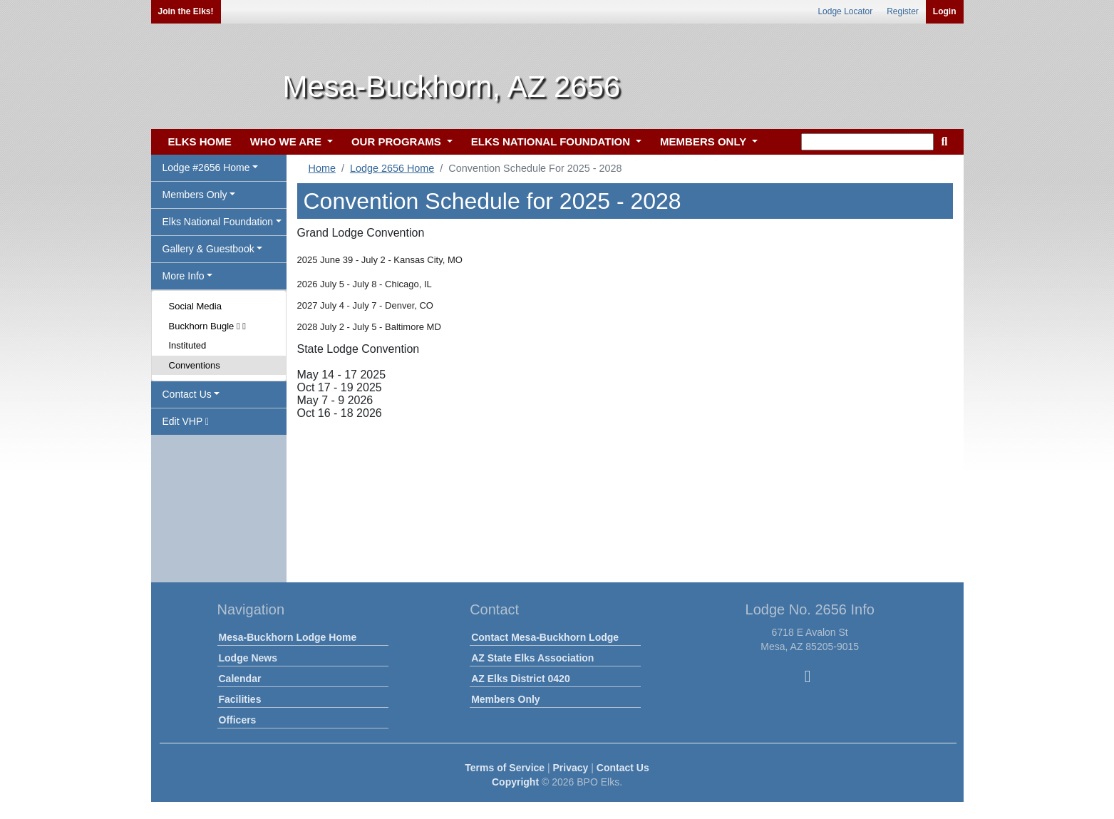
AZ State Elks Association (532, 658)
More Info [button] (184, 276)
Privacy (571, 767)
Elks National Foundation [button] (218, 221)
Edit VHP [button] (186, 421)
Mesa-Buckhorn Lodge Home (288, 637)
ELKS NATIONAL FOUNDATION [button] (552, 141)
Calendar (240, 678)
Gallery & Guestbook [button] (208, 248)
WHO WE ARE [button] (287, 141)
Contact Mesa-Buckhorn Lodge (545, 637)
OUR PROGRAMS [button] (397, 141)
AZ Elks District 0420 (520, 678)
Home (322, 168)
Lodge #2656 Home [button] (206, 167)
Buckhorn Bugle (208, 326)
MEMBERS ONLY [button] (704, 141)
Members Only (505, 699)
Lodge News (248, 658)
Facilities (240, 699)
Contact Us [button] (187, 394)
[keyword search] (867, 141)
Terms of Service (505, 767)
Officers (238, 720)
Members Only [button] (195, 194)
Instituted (188, 345)
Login (944, 11)
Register (903, 11)
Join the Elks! (186, 11)
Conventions (194, 365)
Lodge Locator (845, 11)
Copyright (515, 782)
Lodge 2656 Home (392, 168)
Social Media (195, 306)
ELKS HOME (200, 141)
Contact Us (623, 767)
